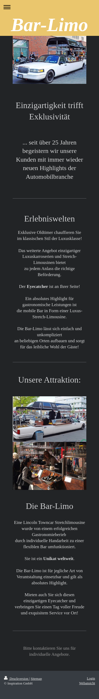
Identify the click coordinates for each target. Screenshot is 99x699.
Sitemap (36, 679)
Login (91, 678)
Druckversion (16, 679)
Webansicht (87, 683)
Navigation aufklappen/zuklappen (49, 7)
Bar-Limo (49, 24)
